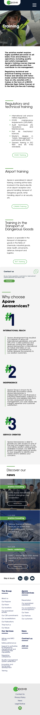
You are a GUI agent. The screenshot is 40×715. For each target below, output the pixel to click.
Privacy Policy (20, 697)
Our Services (7, 631)
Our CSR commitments (10, 615)
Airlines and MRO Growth (8, 639)
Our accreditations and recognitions (29, 608)
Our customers (27, 619)
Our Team (25, 612)
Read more (17, 504)
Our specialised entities (7, 611)
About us (5, 598)
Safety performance (9, 643)
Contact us (27, 639)
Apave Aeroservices (28, 592)
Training (4, 671)
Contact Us (20, 694)
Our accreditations (8, 618)
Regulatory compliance (6, 656)
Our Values (5, 628)
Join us (25, 646)
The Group (7, 591)
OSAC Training (20, 155)
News (24, 631)
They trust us (6, 625)
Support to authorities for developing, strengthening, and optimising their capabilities (9, 649)
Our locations (7, 608)
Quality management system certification (10, 660)
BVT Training (20, 262)
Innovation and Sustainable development (7, 666)
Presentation (26, 600)
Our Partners (26, 616)
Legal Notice (20, 704)
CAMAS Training (20, 206)
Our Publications (8, 622)
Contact (9, 281)
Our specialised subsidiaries (27, 604)
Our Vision (5, 605)
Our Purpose (6, 602)
